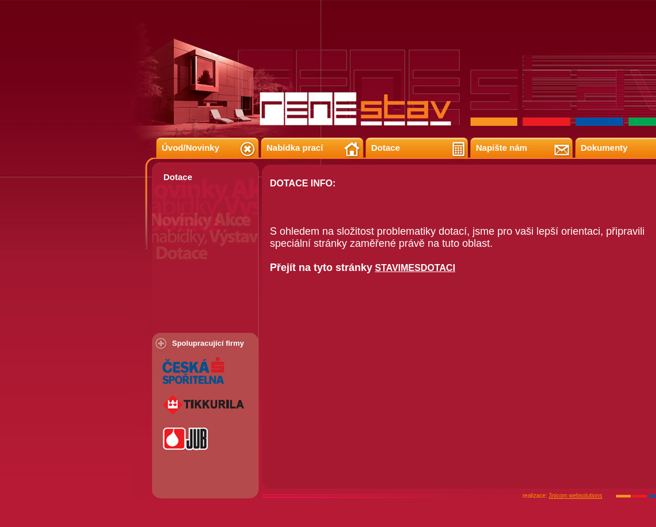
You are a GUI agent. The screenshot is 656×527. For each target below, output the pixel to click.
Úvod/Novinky (190, 147)
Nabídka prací (294, 147)
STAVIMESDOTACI (415, 268)
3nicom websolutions (575, 495)
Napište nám (501, 147)
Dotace (385, 147)
